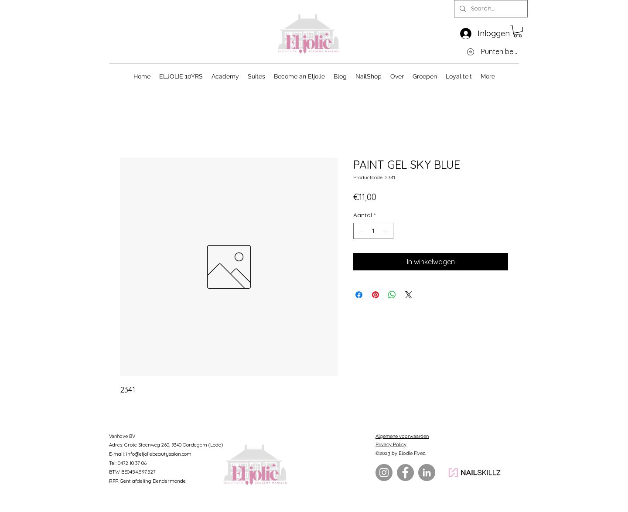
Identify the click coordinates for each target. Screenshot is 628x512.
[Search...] (490, 8)
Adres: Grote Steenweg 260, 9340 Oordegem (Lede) (166, 445)
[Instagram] (383, 472)
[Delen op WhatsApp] (392, 295)
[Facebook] (405, 472)
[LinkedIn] (426, 472)
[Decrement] (360, 231)
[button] (517, 31)
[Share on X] (408, 295)
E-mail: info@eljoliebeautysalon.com (150, 454)
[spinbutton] (373, 231)
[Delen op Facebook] (359, 295)
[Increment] (386, 231)
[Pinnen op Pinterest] (375, 295)
